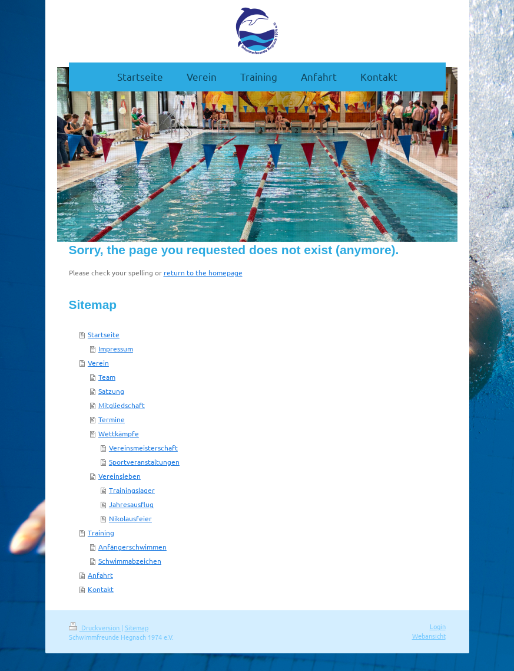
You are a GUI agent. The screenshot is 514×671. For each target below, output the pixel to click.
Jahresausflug (131, 504)
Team (106, 376)
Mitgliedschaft (121, 405)
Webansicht (429, 635)
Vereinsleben (119, 476)
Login (438, 626)
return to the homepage (203, 272)
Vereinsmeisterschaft (143, 447)
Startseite (104, 334)
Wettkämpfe (118, 433)
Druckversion (95, 627)
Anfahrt (100, 575)
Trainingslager (132, 490)
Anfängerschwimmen (132, 546)
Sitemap (136, 627)
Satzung (111, 391)
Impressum (115, 348)
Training (101, 532)
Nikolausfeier (130, 518)
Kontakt (101, 589)
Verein (98, 362)
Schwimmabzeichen (129, 560)
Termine (111, 419)
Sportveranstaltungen (144, 461)
